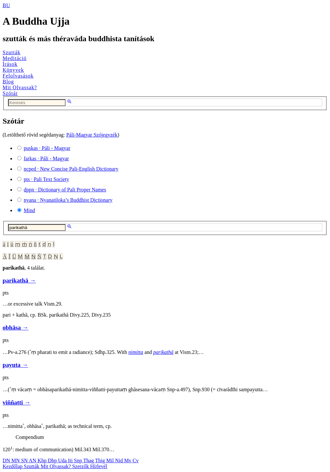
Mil (110, 460)
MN (16, 460)
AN (33, 460)
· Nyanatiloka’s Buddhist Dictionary (68, 200)
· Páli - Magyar (47, 148)
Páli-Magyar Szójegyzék (92, 135)
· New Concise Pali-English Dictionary (71, 169)
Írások (10, 64)
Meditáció (15, 58)
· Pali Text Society (46, 179)
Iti (71, 460)
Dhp (53, 460)
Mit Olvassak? (20, 87)
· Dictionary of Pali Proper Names (65, 189)
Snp (78, 460)
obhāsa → (16, 327)
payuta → (15, 364)
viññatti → (17, 402)
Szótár (10, 93)
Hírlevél (98, 466)
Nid (119, 460)
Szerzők (81, 466)
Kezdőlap (13, 466)
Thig (100, 460)
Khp (43, 460)
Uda (63, 460)
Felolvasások (18, 76)
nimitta (135, 352)
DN (7, 460)
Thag (89, 460)
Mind (29, 210)
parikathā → (19, 280)
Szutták (11, 52)
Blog (8, 81)
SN (25, 460)
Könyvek (13, 70)
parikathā (163, 352)
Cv (136, 460)
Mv (128, 460)
